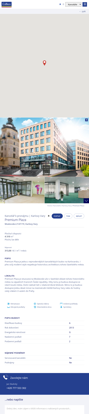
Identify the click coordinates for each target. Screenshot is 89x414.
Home (49, 206)
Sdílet (79, 216)
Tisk (68, 216)
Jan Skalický (11, 384)
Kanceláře (57, 206)
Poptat (57, 216)
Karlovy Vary (67, 206)
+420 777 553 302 (16, 388)
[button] (44, 63)
